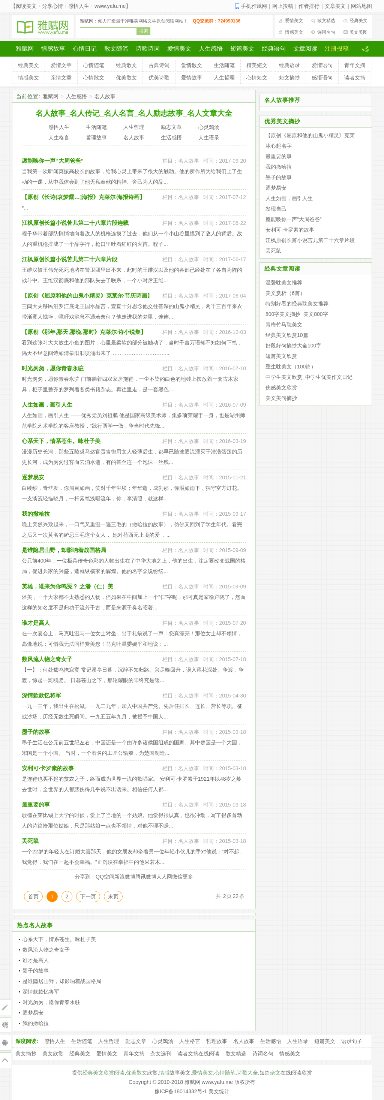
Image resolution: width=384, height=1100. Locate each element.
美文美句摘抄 (281, 398)
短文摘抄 (289, 78)
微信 (177, 877)
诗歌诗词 (148, 48)
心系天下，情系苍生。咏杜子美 (61, 441)
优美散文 (126, 78)
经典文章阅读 (282, 268)
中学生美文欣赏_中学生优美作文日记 (309, 377)
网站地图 (361, 6)
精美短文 (256, 65)
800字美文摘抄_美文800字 (297, 314)
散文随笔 (116, 48)
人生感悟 (211, 48)
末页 (113, 896)
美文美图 (359, 32)
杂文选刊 (160, 1054)
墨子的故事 (36, 732)
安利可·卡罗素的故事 (48, 768)
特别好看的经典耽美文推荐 (297, 304)
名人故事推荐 (282, 100)
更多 (188, 877)
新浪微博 (124, 877)
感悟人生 (54, 1041)
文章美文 (335, 6)
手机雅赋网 (254, 6)
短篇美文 (242, 48)
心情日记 (85, 48)
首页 (33, 896)
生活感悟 (270, 1041)
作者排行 (309, 6)
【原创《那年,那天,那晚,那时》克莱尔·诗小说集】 (84, 332)
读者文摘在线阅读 (198, 1054)
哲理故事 (216, 1041)
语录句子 (351, 1041)
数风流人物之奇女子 (47, 659)
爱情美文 (294, 20)
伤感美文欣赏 (281, 388)
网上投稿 (282, 6)
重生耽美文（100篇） (291, 367)
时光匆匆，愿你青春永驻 (53, 368)
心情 (219, 1073)
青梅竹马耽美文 (284, 325)
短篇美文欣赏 (281, 356)
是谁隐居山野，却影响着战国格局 (64, 550)
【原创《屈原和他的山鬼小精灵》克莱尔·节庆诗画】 (87, 295)
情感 (164, 1073)
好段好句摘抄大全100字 (293, 346)
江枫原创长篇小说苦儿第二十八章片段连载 (75, 223)
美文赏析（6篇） (285, 293)
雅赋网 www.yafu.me (208, 1082)
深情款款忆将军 (41, 695)
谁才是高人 (36, 623)
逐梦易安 (33, 477)
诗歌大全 (247, 1073)
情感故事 (53, 48)
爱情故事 (191, 78)
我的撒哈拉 (36, 513)
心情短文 (256, 78)
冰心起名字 (279, 146)
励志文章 (135, 1041)
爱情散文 (191, 65)
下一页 (88, 896)
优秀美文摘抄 (282, 121)
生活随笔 (224, 65)
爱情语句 (322, 65)
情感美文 (294, 32)
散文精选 (326, 20)
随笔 (230, 1073)
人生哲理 (224, 78)
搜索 (143, 31)
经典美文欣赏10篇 (287, 335)
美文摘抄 (25, 1054)
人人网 (164, 877)
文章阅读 (305, 48)
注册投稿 (337, 48)
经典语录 (289, 65)
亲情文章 (61, 78)
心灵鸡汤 (162, 1041)
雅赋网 (25, 48)
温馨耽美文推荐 (284, 283)
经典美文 (359, 20)
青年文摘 (354, 65)
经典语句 (274, 48)
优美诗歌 (159, 78)
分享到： (85, 877)
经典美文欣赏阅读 (103, 1073)
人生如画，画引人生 (47, 404)
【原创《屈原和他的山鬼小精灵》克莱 (310, 135)
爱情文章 (61, 65)
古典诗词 (159, 65)
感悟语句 (322, 78)
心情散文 (93, 78)
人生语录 (297, 1041)
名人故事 (105, 96)
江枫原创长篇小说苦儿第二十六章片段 (69, 259)
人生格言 (189, 1041)
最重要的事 (36, 804)
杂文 (275, 1073)
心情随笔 (93, 65)
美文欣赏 (52, 1054)
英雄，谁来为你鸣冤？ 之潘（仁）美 (67, 586)
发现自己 (276, 209)
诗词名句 (326, 32)
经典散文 (126, 65)
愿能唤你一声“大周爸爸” (53, 160)
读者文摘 (354, 78)
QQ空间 (105, 877)
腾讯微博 (145, 877)
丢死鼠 (30, 841)
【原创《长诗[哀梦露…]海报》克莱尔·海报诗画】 (83, 197)
